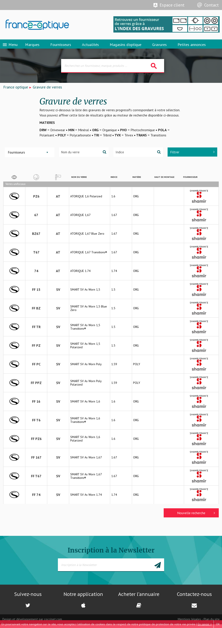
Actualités (90, 46)
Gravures (159, 46)
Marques (32, 46)
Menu (10, 46)
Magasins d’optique (125, 46)
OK (218, 624)
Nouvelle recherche (196, 516)
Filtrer (192, 155)
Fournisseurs (60, 46)
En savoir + (205, 624)
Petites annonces (192, 46)
